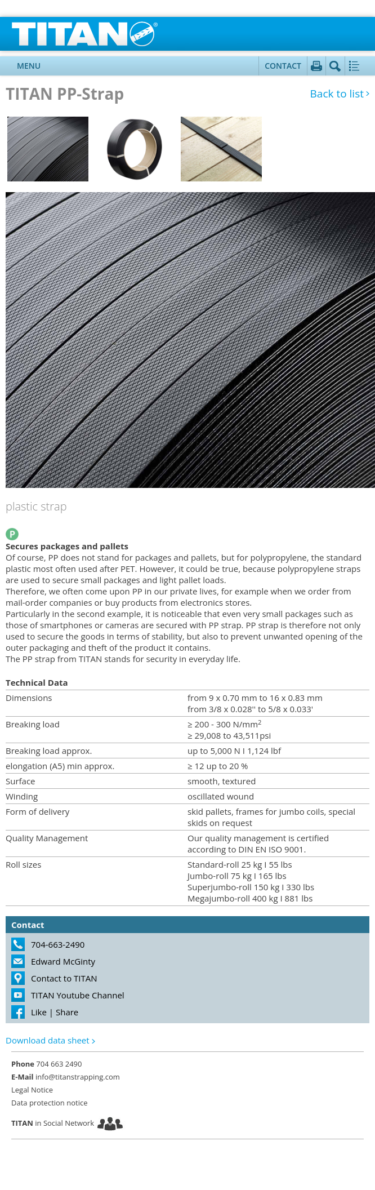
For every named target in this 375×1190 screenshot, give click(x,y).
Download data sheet (48, 1040)
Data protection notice (49, 1103)
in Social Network (52, 1123)
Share (67, 1012)
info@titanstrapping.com (65, 1077)
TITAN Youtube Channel (77, 995)
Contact (283, 65)
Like (39, 1012)
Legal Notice (32, 1090)
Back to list (337, 94)
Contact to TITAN (64, 978)
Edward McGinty (63, 961)
